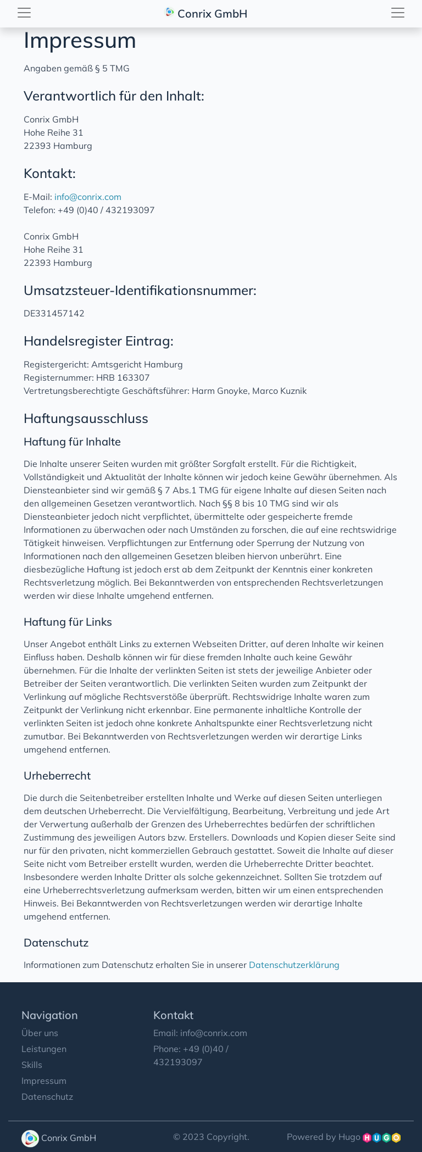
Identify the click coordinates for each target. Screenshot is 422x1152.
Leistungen (43, 1048)
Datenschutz (47, 1096)
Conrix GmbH (206, 12)
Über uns (39, 1032)
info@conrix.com (87, 196)
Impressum (43, 1080)
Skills (31, 1064)
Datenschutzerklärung (294, 964)
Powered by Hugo (344, 1136)
